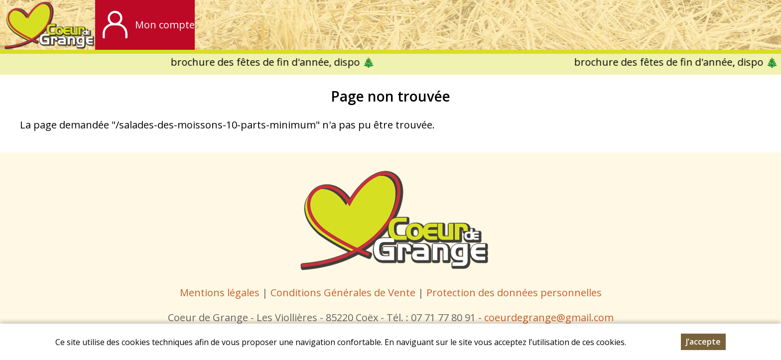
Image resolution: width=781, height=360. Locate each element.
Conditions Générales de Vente (344, 292)
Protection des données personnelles (514, 292)
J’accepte (703, 341)
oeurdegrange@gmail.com (551, 317)
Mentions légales (220, 292)
